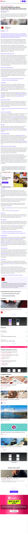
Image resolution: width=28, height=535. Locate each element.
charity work (6, 263)
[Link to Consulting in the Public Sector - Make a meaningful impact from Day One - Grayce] (14, 430)
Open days (21, 36)
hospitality (25, 141)
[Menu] (26, 1)
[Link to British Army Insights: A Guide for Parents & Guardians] (14, 397)
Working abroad (5, 37)
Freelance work (12, 34)
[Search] (23, 1)
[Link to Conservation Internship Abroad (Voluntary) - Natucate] (14, 335)
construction (21, 141)
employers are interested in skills (6, 242)
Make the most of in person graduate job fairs (10, 80)
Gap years (3, 124)
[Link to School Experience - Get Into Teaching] (14, 330)
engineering (18, 135)
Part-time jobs (3, 219)
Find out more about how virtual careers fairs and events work (13, 78)
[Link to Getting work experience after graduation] (14, 361)
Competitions (23, 33)
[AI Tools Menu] (21, 1)
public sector (13, 263)
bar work (15, 225)
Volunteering (17, 37)
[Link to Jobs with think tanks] (14, 358)
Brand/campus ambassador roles (7, 53)
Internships (8, 3)
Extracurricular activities (5, 34)
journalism (22, 117)
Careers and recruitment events (15, 33)
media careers (13, 117)
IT (18, 141)
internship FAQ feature (9, 207)
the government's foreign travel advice (16, 238)
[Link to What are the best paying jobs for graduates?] (14, 352)
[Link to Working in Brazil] (14, 364)
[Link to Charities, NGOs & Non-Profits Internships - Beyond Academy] (14, 340)
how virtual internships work (14, 210)
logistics (22, 135)
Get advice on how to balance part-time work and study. (12, 231)
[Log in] (24, 1)
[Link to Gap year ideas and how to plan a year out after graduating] (14, 444)
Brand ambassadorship (5, 33)
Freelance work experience (6, 112)
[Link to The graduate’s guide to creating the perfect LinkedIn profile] (14, 306)
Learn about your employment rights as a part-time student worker (13, 233)
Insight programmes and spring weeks (7, 36)
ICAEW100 (2, 89)
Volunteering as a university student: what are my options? (12, 275)
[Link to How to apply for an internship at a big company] (14, 478)
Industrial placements (23, 34)
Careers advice (3, 3)
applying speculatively (5, 253)
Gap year (17, 34)
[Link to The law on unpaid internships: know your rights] (14, 355)
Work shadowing (12, 37)
